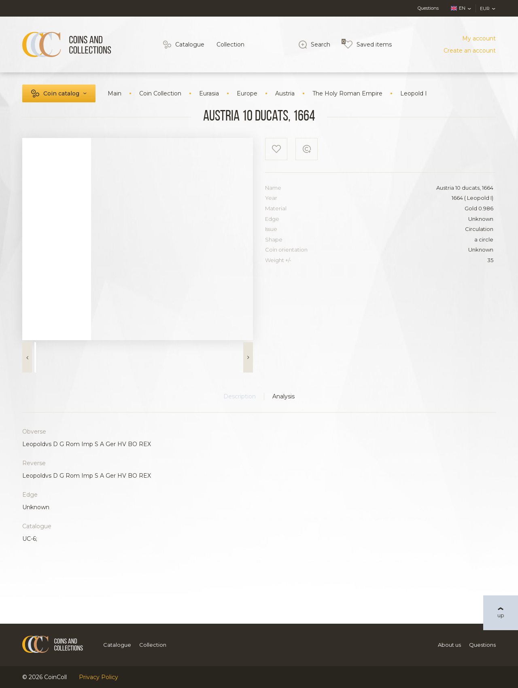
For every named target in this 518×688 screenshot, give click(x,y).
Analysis (283, 396)
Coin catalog (61, 93)
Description (239, 396)
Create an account (470, 50)
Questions (428, 8)
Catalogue (189, 44)
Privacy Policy (98, 677)
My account (479, 38)
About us (449, 644)
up (500, 615)
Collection (230, 44)
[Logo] (66, 44)
